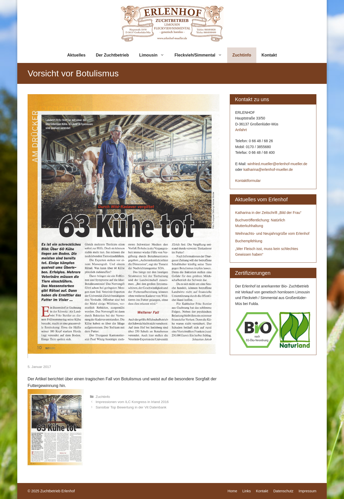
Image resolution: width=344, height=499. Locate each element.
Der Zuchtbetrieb (112, 55)
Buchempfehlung (248, 241)
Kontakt (269, 55)
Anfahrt (241, 130)
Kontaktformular (248, 181)
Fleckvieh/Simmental (201, 55)
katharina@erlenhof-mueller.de (268, 169)
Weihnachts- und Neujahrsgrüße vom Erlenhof (272, 233)
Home (232, 491)
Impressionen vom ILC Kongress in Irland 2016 (132, 402)
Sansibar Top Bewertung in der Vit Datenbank (131, 407)
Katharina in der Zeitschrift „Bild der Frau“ (268, 213)
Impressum (307, 491)
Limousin (154, 55)
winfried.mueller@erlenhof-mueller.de (277, 164)
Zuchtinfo (241, 55)
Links (246, 491)
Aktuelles (76, 55)
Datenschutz (283, 491)
